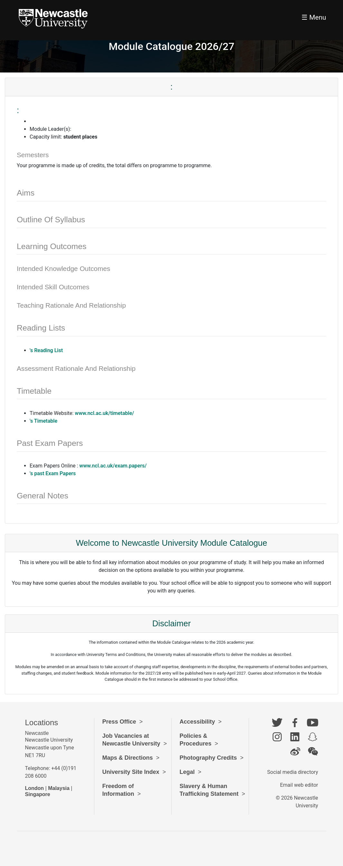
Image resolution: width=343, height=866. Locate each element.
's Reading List (46, 350)
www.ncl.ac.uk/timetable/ (104, 413)
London (34, 788)
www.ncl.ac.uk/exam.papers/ (113, 466)
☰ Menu (313, 17)
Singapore (37, 794)
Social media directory (292, 772)
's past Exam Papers (53, 473)
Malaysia (59, 788)
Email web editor (299, 785)
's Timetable (43, 421)
